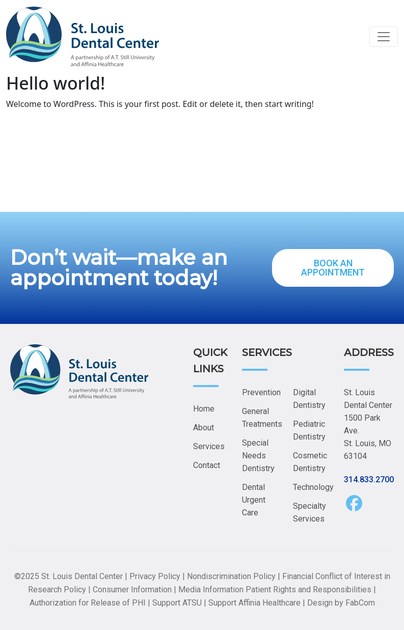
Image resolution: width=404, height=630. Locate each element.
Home (203, 409)
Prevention (261, 392)
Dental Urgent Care (253, 499)
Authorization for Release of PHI (88, 603)
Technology (313, 487)
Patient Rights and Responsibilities (308, 589)
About (203, 427)
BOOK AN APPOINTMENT (333, 268)
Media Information (211, 589)
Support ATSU (177, 603)
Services (209, 446)
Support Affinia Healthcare (254, 603)
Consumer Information (132, 589)
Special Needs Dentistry (258, 455)
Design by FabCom (341, 603)
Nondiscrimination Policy (231, 576)
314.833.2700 (369, 479)
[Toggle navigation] (383, 36)
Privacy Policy (154, 576)
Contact (206, 465)
